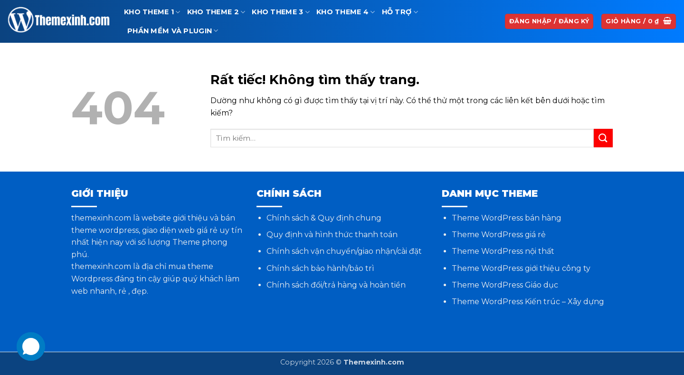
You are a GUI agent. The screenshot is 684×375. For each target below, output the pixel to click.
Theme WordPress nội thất (503, 251)
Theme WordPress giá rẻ (499, 234)
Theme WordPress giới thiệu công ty (521, 268)
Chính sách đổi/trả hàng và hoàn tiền (336, 284)
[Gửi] (603, 138)
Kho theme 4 (345, 12)
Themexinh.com (373, 362)
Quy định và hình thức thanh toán (332, 234)
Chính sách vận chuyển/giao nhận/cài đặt (344, 251)
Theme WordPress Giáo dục (505, 284)
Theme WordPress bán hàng (506, 217)
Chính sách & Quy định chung (323, 217)
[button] (638, 21)
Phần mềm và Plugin (172, 30)
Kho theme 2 (216, 12)
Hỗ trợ (400, 12)
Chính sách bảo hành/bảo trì (320, 268)
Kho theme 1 (152, 12)
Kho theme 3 (281, 12)
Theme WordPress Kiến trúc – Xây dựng (528, 301)
